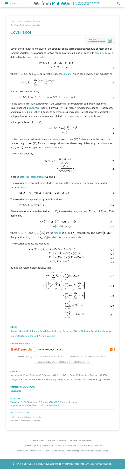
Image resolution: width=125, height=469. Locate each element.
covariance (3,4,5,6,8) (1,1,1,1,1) (51, 356)
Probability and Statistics (20, 21)
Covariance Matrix (71, 331)
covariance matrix (71, 237)
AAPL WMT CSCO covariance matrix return (87, 356)
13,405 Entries (28, 445)
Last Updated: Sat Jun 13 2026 (47, 445)
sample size (101, 52)
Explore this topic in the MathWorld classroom (32, 335)
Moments (37, 21)
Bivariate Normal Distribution (24, 331)
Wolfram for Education (39, 450)
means (67, 73)
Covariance (15, 390)
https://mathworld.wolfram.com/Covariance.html (34, 405)
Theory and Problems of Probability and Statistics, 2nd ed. (50, 379)
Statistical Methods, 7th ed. (56, 375)
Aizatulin (36, 25)
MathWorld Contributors (20, 25)
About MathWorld (38, 440)
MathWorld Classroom (57, 440)
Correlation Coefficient (51, 331)
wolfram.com (22, 450)
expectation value (36, 57)
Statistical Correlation (91, 331)
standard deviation (52, 147)
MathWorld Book (85, 440)
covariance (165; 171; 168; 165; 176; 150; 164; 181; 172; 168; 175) (63, 362)
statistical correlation (31, 176)
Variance (107, 331)
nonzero (35, 107)
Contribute (72, 440)
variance (57, 139)
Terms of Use (97, 445)
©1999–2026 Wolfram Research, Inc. (76, 445)
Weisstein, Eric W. (18, 402)
